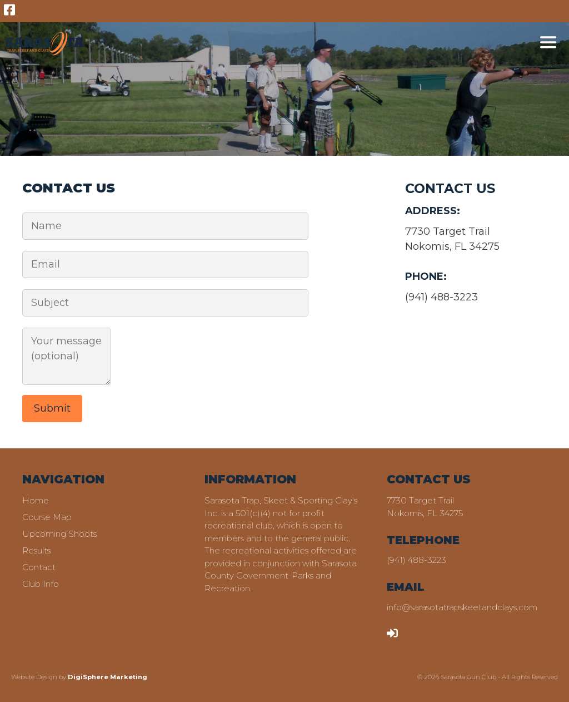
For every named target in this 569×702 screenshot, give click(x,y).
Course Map (47, 517)
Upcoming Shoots (59, 533)
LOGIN (408, 632)
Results (36, 550)
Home (35, 500)
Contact (39, 567)
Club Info (40, 584)
